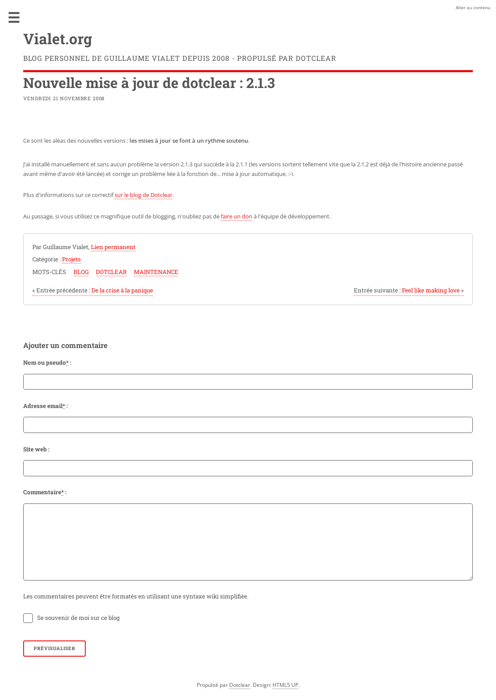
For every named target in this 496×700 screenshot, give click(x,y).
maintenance (156, 272)
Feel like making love (409, 290)
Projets (71, 259)
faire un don (236, 216)
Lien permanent (113, 247)
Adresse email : (45, 406)
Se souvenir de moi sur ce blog (78, 618)
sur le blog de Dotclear (143, 195)
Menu (14, 17)
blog (81, 272)
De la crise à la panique (92, 290)
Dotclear (239, 685)
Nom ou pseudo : (47, 362)
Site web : (36, 449)
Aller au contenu (473, 7)
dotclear (111, 272)
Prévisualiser (54, 648)
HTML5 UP (285, 685)
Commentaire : (44, 492)
